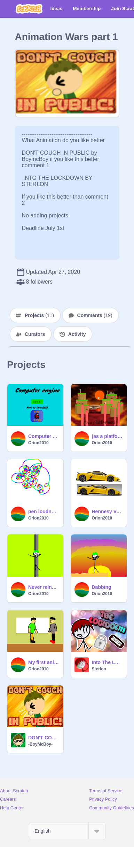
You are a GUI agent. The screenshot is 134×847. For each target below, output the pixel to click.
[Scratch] (29, 8)
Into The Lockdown (107, 662)
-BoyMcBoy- (40, 744)
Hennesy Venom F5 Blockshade (107, 511)
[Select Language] (67, 831)
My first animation (43, 662)
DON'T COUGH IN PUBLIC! (43, 737)
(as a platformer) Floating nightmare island (107, 436)
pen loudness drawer (43, 511)
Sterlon (99, 669)
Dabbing (101, 587)
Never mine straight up (43, 587)
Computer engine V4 (43, 436)
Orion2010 (38, 442)
